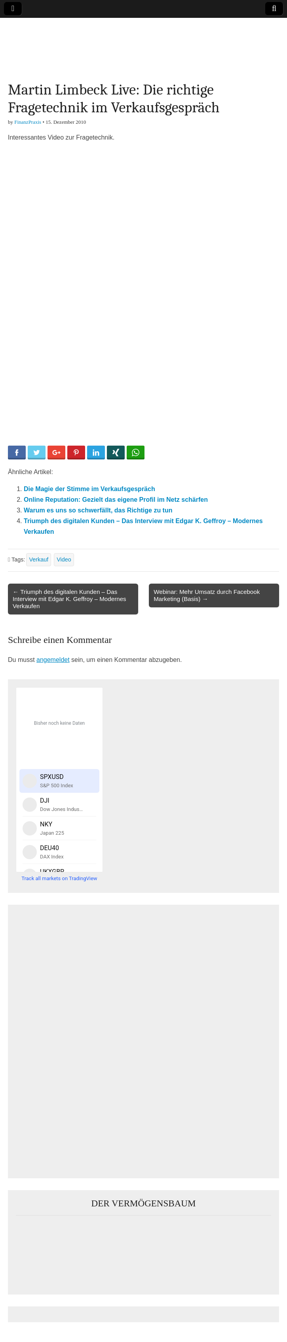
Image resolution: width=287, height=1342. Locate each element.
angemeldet (53, 659)
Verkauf (38, 559)
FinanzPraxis (27, 122)
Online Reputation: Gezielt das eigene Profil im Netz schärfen (116, 499)
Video (64, 559)
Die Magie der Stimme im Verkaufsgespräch (89, 489)
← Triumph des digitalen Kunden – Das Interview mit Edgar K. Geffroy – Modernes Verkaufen (69, 598)
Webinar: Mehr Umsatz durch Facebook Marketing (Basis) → (207, 595)
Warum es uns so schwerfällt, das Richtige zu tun (98, 510)
